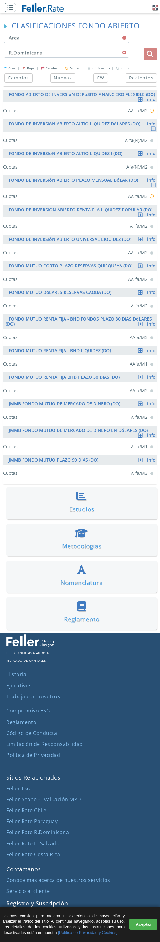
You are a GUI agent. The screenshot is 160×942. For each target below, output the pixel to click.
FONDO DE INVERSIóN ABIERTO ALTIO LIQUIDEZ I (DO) (83, 153)
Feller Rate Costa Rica (33, 854)
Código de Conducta (31, 733)
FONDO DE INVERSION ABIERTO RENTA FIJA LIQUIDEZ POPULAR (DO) (83, 211)
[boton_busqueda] (150, 54)
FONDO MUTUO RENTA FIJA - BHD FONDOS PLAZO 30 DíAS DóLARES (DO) (81, 321)
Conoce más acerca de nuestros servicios (58, 880)
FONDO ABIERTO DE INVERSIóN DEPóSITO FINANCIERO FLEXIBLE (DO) (83, 95)
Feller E (18, 788)
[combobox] (67, 38)
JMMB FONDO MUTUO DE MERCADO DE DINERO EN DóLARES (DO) (83, 431)
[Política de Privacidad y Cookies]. (88, 932)
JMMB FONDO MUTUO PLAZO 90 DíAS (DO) (83, 460)
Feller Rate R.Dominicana (37, 832)
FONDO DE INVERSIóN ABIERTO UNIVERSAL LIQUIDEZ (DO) (83, 239)
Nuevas (63, 78)
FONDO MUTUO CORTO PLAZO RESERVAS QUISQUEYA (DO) (83, 266)
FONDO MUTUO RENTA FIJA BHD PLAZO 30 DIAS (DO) (83, 377)
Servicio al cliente (28, 891)
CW (101, 78)
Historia (16, 674)
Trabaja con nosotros (33, 696)
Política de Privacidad (33, 755)
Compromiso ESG (28, 710)
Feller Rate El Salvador (34, 843)
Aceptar (143, 924)
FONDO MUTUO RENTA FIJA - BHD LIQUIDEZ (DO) (83, 350)
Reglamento (21, 722)
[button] (12, 7)
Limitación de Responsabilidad (44, 744)
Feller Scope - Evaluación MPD (43, 799)
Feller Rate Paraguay (32, 821)
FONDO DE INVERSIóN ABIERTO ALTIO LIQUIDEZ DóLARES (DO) (83, 125)
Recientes (141, 78)
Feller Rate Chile (26, 810)
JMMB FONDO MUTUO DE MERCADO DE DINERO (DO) (83, 404)
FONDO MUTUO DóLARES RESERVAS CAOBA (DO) (83, 292)
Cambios (18, 78)
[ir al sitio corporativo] (31, 644)
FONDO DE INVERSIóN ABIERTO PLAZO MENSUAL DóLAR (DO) (83, 181)
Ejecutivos (19, 685)
